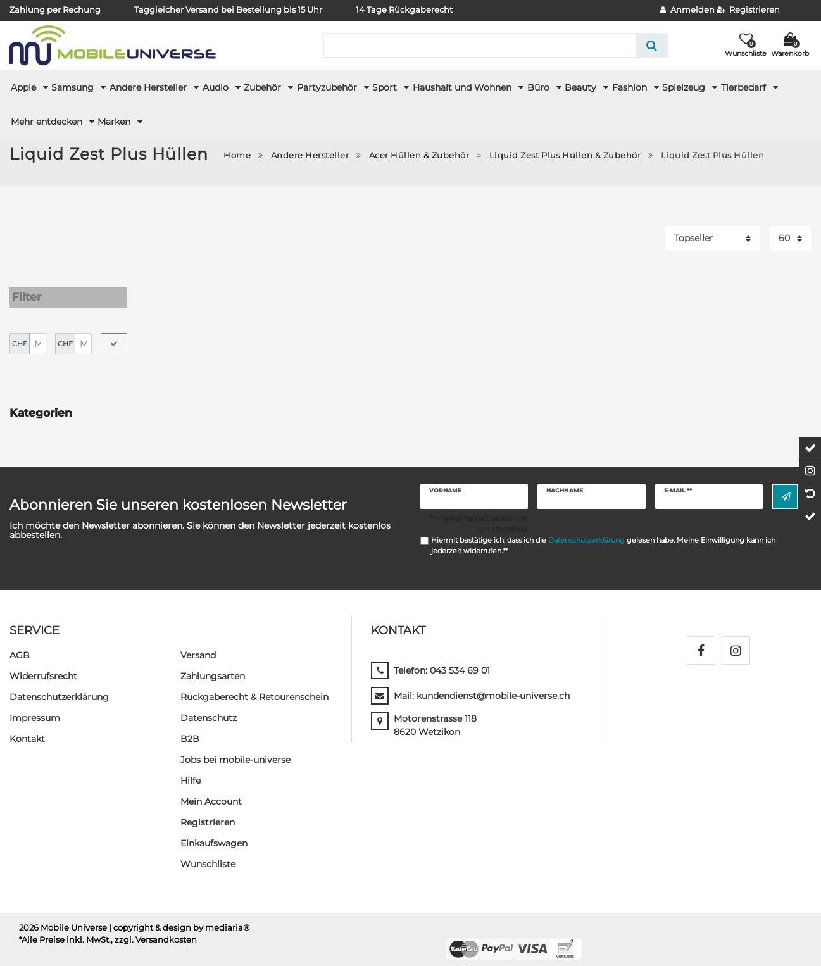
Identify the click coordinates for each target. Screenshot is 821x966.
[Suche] (652, 45)
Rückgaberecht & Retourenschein (254, 685)
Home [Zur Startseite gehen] (237, 155)
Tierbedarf (744, 87)
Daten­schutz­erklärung (59, 685)
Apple (25, 87)
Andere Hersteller (149, 87)
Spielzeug (685, 87)
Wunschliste (207, 852)
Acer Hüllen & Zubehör (419, 155)
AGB (19, 643)
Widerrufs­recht (43, 664)
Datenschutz (208, 706)
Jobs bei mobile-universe (235, 747)
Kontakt (27, 726)
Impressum (34, 706)
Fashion (630, 87)
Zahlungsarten (212, 664)
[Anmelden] (687, 10)
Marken (115, 121)
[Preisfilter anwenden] (114, 331)
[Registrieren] (748, 10)
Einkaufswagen (214, 831)
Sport (385, 87)
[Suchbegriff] (479, 45)
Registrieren (207, 810)
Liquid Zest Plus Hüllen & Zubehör (565, 155)
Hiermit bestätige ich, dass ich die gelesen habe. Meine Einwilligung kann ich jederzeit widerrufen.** (603, 533)
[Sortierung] (712, 238)
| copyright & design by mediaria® (179, 915)
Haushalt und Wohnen (463, 87)
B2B (189, 726)
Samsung (73, 87)
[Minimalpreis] (37, 331)
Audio (217, 87)
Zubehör (264, 87)
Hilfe (190, 768)
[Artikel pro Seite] (790, 238)
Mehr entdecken (48, 121)
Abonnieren (786, 485)
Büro (539, 87)
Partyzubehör (328, 87)
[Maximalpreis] (83, 331)
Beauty (582, 87)
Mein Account (211, 789)
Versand (198, 643)
